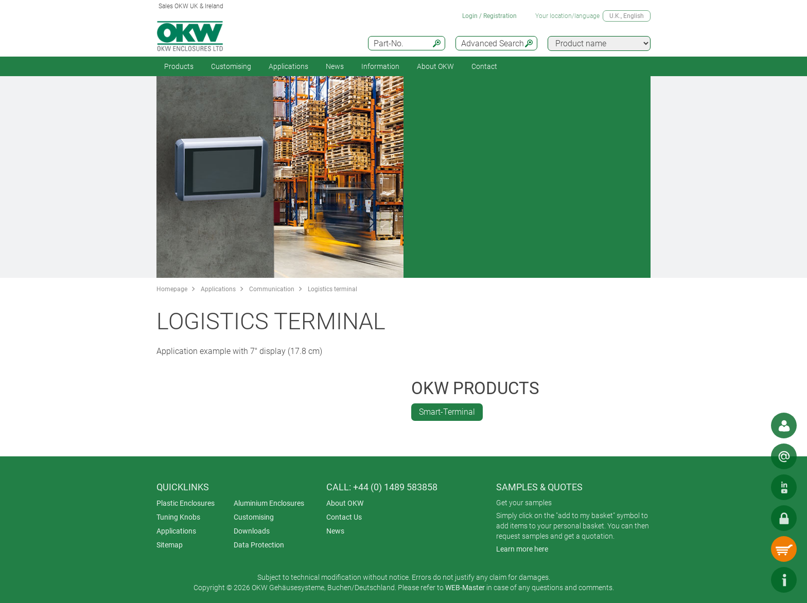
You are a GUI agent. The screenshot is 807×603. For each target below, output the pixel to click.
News (335, 66)
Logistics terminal (332, 289)
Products (179, 66)
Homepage (171, 289)
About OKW (344, 503)
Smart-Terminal (447, 412)
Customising (231, 66)
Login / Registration (489, 16)
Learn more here (522, 549)
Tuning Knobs (178, 517)
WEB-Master (465, 587)
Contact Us (344, 517)
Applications (288, 66)
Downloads (252, 531)
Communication (271, 289)
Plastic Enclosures (185, 503)
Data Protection (259, 545)
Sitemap (169, 545)
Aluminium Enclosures (269, 503)
